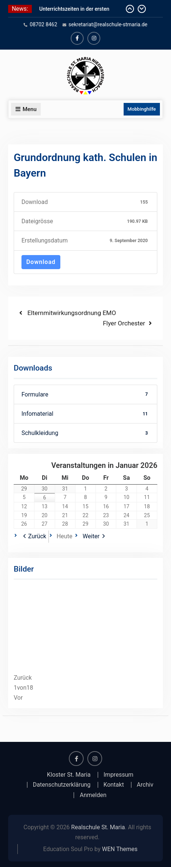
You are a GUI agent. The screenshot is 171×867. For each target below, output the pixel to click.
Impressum (119, 775)
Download (41, 261)
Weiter (91, 536)
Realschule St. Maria (98, 827)
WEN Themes (120, 849)
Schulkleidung (85, 432)
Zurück (37, 536)
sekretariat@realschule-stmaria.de (107, 24)
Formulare (85, 394)
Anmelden (93, 795)
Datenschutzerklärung (62, 785)
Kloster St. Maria (69, 775)
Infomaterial (85, 413)
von (23, 687)
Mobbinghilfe (142, 109)
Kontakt (114, 785)
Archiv (145, 785)
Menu (26, 109)
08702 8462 (43, 24)
